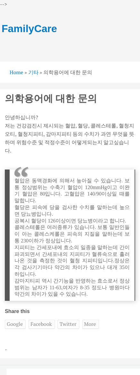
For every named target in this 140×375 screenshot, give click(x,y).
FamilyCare (29, 28)
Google (15, 323)
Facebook (41, 323)
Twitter (67, 323)
